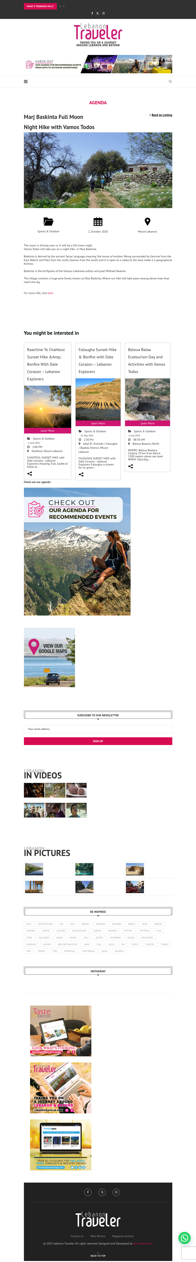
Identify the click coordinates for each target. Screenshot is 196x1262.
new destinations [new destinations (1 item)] (68, 945)
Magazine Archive (123, 1237)
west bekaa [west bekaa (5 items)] (104, 951)
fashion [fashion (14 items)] (114, 931)
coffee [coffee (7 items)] (46, 931)
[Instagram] (103, 13)
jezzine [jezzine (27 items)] (101, 938)
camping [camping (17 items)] (31, 931)
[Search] (170, 81)
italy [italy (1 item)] (87, 938)
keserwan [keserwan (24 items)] (117, 938)
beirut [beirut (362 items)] (134, 924)
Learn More (47, 430)
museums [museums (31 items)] (32, 945)
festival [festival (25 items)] (130, 931)
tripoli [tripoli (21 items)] (56, 951)
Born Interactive (143, 1244)
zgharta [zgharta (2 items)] (135, 951)
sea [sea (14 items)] (125, 945)
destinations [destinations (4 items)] (80, 931)
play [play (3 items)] (100, 945)
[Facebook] (92, 13)
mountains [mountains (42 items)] (150, 938)
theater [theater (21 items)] (152, 945)
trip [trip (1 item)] (43, 951)
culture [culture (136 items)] (61, 931)
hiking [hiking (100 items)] (74, 938)
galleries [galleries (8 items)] (44, 938)
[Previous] (60, 6)
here (50, 293)
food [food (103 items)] (29, 938)
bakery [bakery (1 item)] (87, 924)
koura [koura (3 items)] (133, 938)
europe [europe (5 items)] (99, 931)
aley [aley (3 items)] (29, 924)
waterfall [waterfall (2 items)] (85, 951)
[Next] (64, 6)
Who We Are (98, 1237)
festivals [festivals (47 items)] (147, 931)
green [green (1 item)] (60, 938)
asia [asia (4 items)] (73, 924)
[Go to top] (98, 1257)
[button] (184, 1238)
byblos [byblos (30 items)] (161, 924)
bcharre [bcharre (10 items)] (119, 924)
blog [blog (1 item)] (147, 924)
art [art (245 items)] (62, 924)
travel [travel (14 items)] (30, 951)
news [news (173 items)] (88, 945)
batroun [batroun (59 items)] (102, 924)
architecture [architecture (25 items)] (45, 924)
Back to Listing (162, 115)
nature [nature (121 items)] (48, 945)
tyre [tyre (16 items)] (70, 951)
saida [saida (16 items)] (113, 945)
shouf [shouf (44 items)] (137, 945)
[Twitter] (97, 13)
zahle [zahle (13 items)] (121, 951)
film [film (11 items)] (162, 931)
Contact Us (77, 1237)
